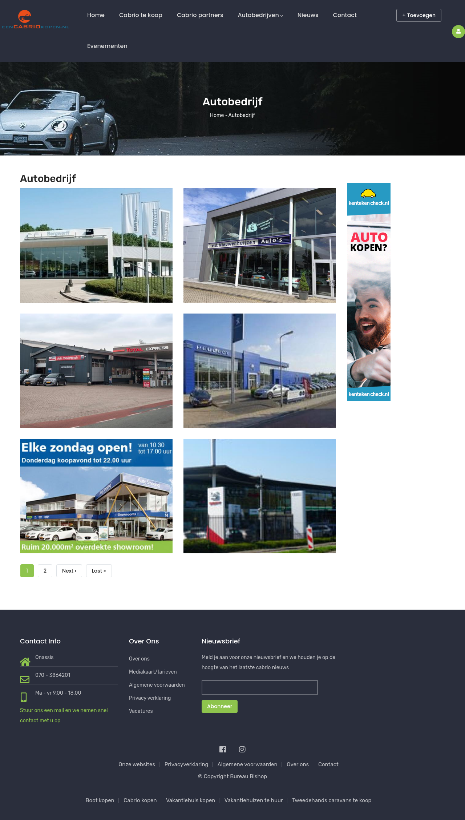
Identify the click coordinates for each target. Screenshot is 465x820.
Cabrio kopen (140, 800)
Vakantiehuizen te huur (254, 800)
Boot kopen (100, 800)
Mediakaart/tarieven (153, 672)
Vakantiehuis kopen (190, 800)
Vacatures (141, 711)
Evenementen (107, 46)
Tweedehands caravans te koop (331, 800)
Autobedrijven (260, 15)
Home (96, 15)
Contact (345, 15)
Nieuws (308, 15)
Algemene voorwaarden (157, 685)
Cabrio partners (200, 15)
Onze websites (136, 764)
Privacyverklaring (187, 764)
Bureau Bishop (248, 776)
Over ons (139, 659)
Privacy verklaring (150, 698)
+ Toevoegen (419, 15)
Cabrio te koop (140, 15)
